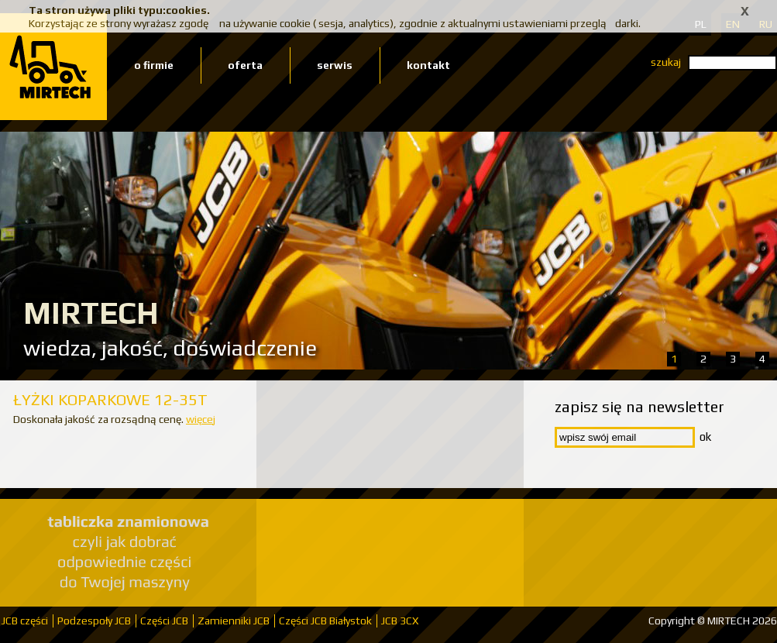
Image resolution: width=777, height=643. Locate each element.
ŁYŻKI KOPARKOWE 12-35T (110, 399)
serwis (334, 65)
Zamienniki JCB (234, 620)
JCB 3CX (399, 620)
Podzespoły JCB (94, 620)
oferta (245, 65)
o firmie (154, 65)
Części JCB (164, 620)
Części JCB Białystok (325, 620)
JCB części (25, 620)
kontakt (428, 65)
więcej (200, 419)
